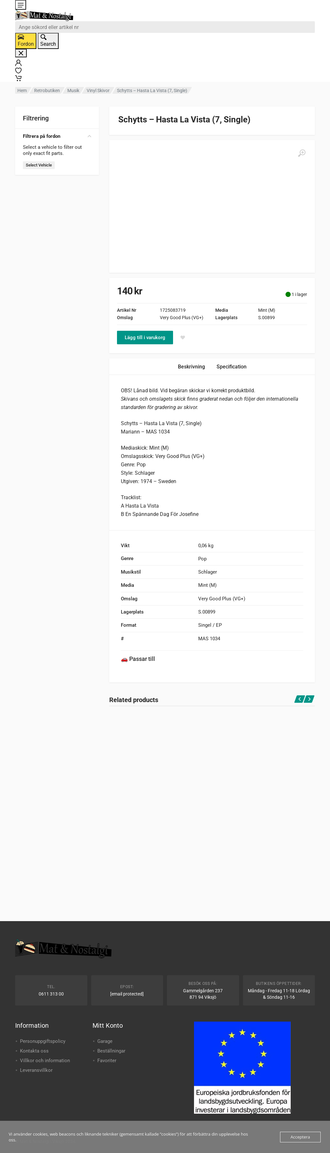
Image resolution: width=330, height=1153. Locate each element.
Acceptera (300, 1137)
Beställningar (111, 1051)
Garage (104, 1041)
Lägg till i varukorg (145, 337)
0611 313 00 (51, 993)
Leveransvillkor (36, 1070)
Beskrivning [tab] (191, 367)
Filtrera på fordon (57, 136)
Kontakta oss (34, 1051)
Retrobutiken (47, 90)
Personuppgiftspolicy (42, 1041)
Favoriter (106, 1060)
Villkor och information (45, 1060)
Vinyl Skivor (98, 90)
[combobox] (165, 27)
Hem (22, 90)
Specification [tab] (232, 367)
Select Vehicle (39, 165)
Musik (73, 90)
